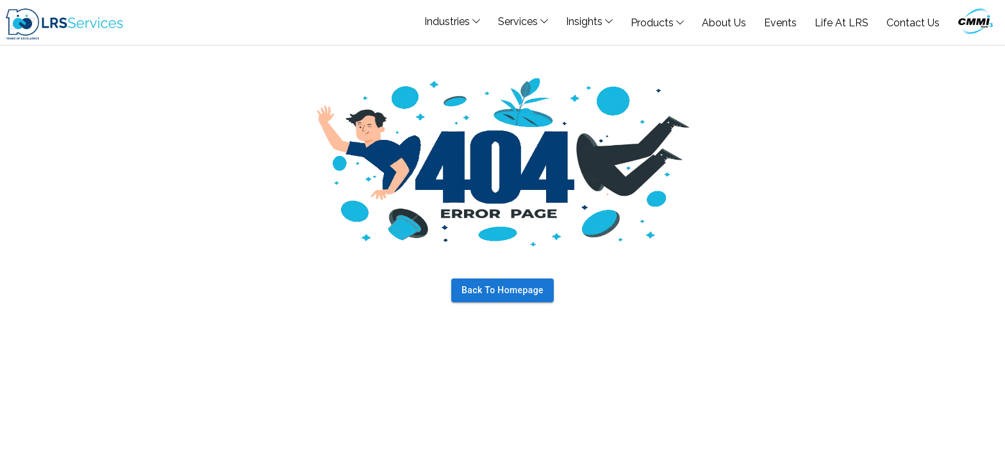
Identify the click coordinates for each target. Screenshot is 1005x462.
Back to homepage (502, 290)
